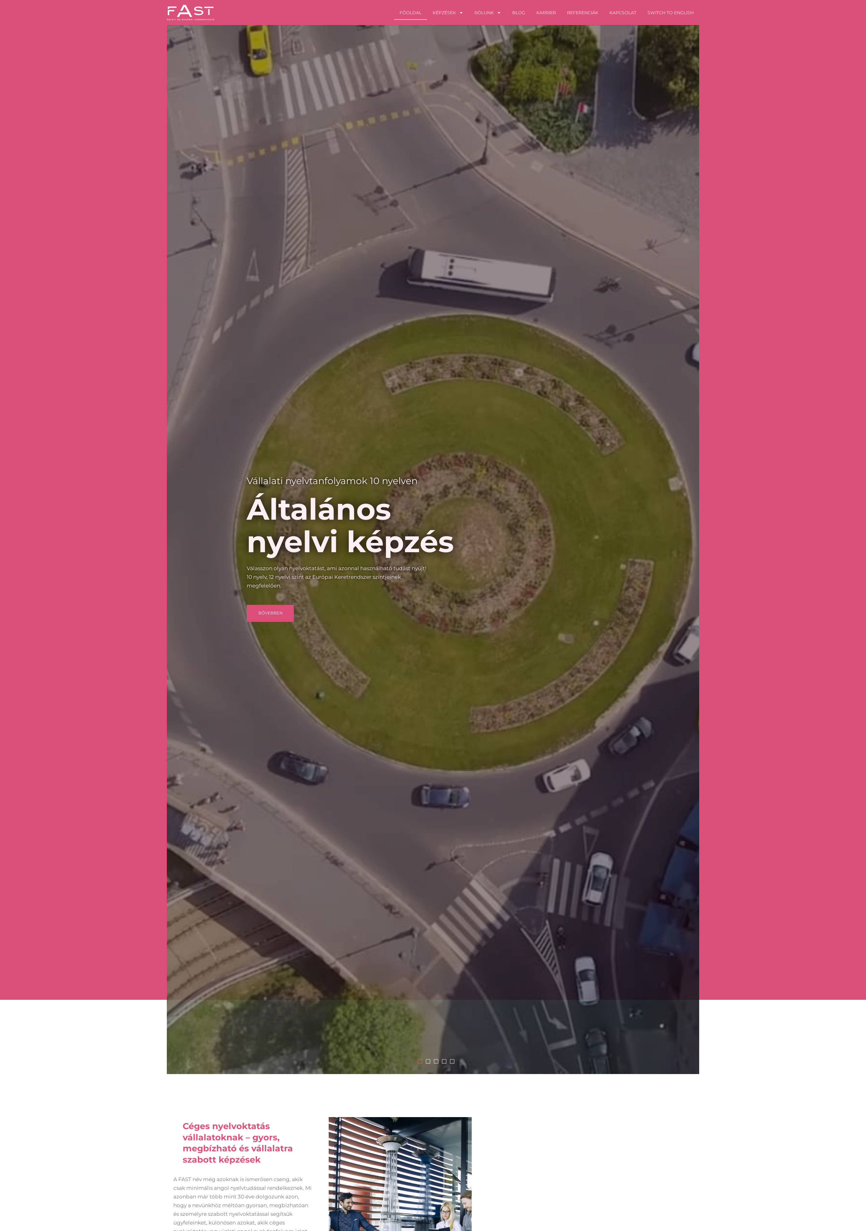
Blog (518, 12)
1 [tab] (497, 1061)
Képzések (448, 12)
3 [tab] (513, 1061)
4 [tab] (521, 1061)
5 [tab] (529, 1061)
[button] (347, 613)
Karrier (546, 12)
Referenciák (582, 12)
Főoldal (411, 12)
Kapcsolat (622, 12)
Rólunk (487, 12)
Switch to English (670, 12)
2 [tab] (505, 1061)
